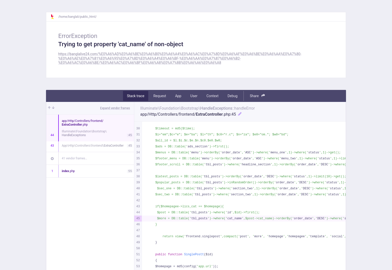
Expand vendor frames (115, 108)
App (178, 96)
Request (159, 96)
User (193, 96)
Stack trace (135, 96)
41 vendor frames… (74, 158)
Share (257, 96)
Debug (233, 96)
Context (212, 96)
